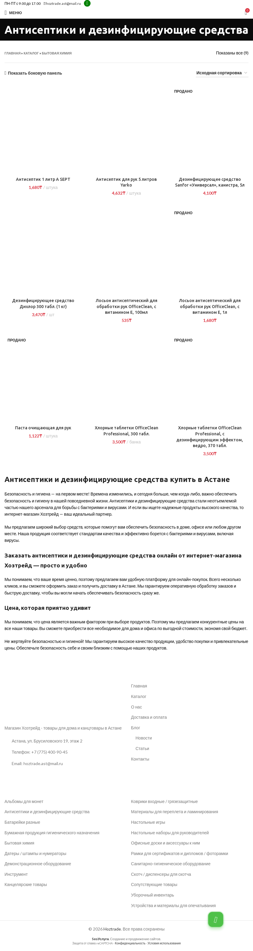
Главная (12, 53)
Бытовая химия (57, 53)
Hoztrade (112, 928)
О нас (136, 706)
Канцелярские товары (26, 884)
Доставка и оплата (149, 717)
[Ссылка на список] (63, 752)
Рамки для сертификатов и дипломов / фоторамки (179, 853)
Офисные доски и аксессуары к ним (165, 842)
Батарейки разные (22, 822)
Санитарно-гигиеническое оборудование (171, 863)
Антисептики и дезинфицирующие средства (47, 811)
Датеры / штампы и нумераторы (35, 853)
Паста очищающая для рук (43, 427)
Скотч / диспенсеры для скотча (161, 874)
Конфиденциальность (130, 943)
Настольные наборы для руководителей (170, 832)
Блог (135, 727)
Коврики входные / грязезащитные (164, 801)
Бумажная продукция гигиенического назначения (52, 832)
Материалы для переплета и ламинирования (174, 811)
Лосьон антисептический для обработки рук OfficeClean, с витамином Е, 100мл (126, 306)
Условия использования (164, 943)
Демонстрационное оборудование (38, 863)
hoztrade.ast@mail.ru (62, 3)
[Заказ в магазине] (222, 73)
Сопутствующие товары (154, 884)
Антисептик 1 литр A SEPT (43, 179)
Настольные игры (148, 822)
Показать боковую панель (35, 73)
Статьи (142, 748)
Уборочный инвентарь (152, 894)
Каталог (31, 53)
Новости (144, 737)
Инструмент (16, 874)
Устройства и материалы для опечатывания (173, 905)
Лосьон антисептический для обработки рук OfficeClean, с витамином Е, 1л (210, 306)
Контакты (140, 758)
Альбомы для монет (24, 801)
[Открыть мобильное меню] (13, 13)
